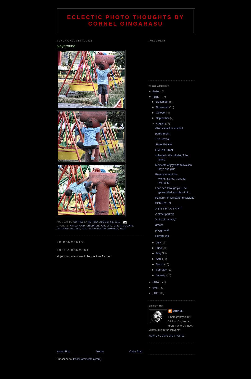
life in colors (123, 226)
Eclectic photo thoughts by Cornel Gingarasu (125, 20)
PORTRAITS (163, 203)
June (159, 248)
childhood (77, 226)
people (75, 229)
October (161, 112)
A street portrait (164, 214)
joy (103, 226)
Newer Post (64, 351)
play (85, 229)
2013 (156, 287)
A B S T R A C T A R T (168, 208)
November (162, 107)
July (159, 242)
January (161, 275)
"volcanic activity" (165, 219)
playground (97, 229)
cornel (178, 311)
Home (100, 351)
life (109, 226)
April (159, 258)
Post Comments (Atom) (87, 359)
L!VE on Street (164, 149)
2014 (156, 282)
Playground (162, 235)
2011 (156, 293)
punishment (162, 133)
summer (113, 229)
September (163, 118)
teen (123, 229)
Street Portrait (163, 144)
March (160, 264)
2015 (156, 96)
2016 (156, 91)
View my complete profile (167, 336)
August (160, 123)
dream (159, 224)
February (162, 269)
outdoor (63, 229)
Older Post (135, 351)
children (93, 226)
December (162, 101)
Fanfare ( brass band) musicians (174, 197)
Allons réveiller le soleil (169, 128)
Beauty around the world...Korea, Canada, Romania (170, 178)
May (159, 253)
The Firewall (162, 139)
